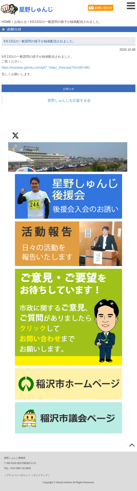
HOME (6, 21)
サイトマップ (40, 475)
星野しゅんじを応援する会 (69, 100)
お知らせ (20, 21)
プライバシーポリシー (18, 475)
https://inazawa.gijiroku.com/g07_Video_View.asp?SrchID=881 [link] (46, 67)
